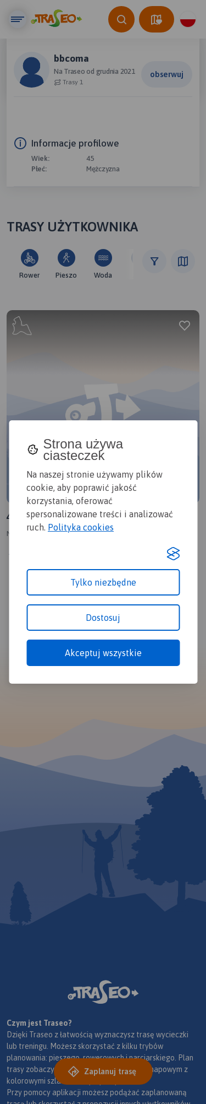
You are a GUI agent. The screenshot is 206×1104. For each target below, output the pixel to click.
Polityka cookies (81, 527)
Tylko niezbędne (103, 582)
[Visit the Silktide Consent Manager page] (173, 553)
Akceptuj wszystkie (103, 653)
